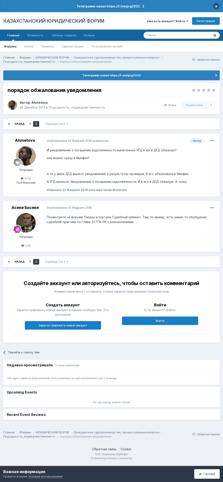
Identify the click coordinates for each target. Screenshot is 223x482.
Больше (89, 35)
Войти (160, 320)
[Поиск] (165, 35)
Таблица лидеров (63, 35)
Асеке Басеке (25, 207)
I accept (207, 474)
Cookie (126, 449)
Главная (13, 37)
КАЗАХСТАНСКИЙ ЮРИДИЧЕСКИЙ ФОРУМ (53, 21)
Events (28, 46)
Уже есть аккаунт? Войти (167, 21)
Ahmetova (39, 102)
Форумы (10, 46)
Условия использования (45, 476)
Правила (47, 46)
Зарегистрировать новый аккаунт (63, 325)
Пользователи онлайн (107, 46)
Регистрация (206, 21)
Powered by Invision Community (111, 458)
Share (170, 105)
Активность (35, 35)
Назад (20, 123)
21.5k (26, 178)
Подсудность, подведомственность (77, 107)
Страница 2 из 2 (56, 123)
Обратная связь (104, 449)
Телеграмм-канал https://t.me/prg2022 (108, 6)
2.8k (26, 245)
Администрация (72, 46)
